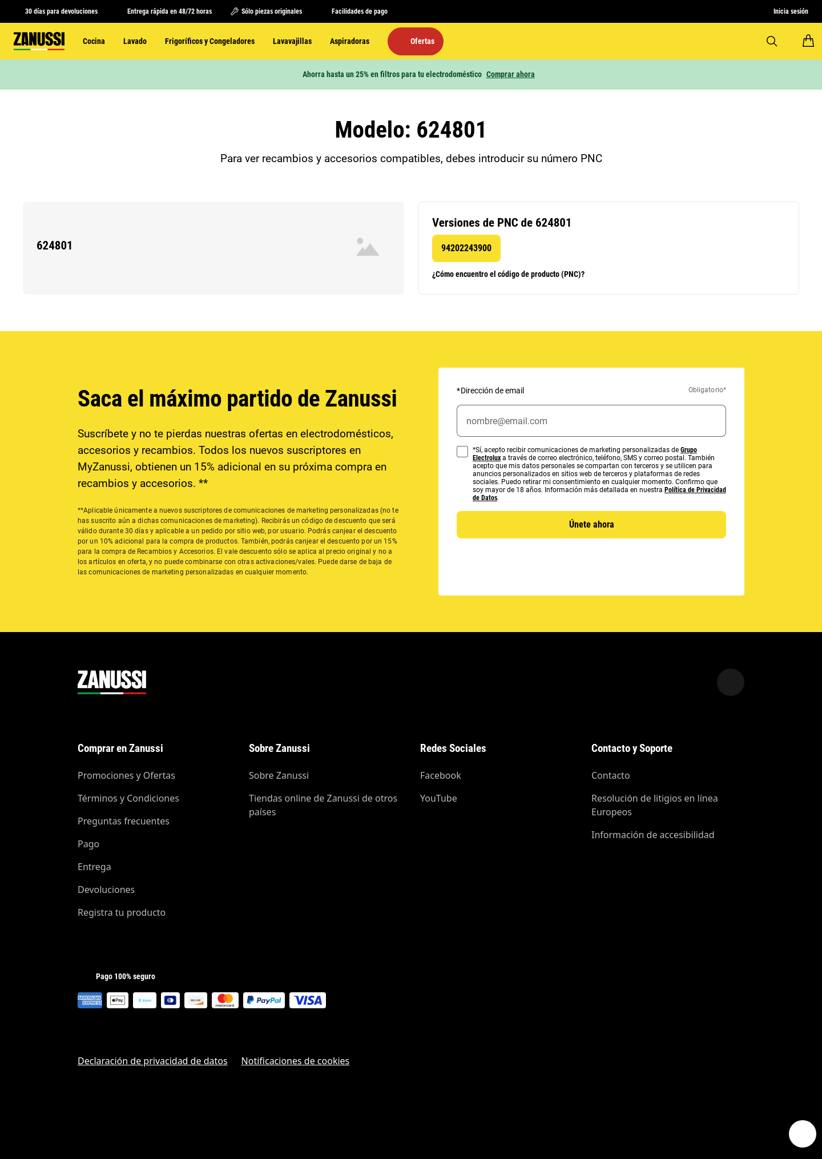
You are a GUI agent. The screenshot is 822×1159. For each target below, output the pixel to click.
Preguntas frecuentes (124, 821)
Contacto (610, 775)
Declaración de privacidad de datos (153, 1061)
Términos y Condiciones (128, 798)
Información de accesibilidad (653, 834)
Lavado (135, 41)
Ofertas (422, 41)
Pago (88, 844)
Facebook (440, 775)
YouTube (438, 798)
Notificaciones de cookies (295, 1061)
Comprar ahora (510, 74)
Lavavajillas (292, 41)
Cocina (94, 41)
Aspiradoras (349, 41)
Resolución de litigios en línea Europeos (654, 805)
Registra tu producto (122, 912)
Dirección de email (490, 391)
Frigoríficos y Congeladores (210, 41)
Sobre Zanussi (279, 775)
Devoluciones (106, 889)
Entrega (94, 866)
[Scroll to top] (730, 682)
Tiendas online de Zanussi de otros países (323, 805)
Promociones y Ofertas (126, 775)
